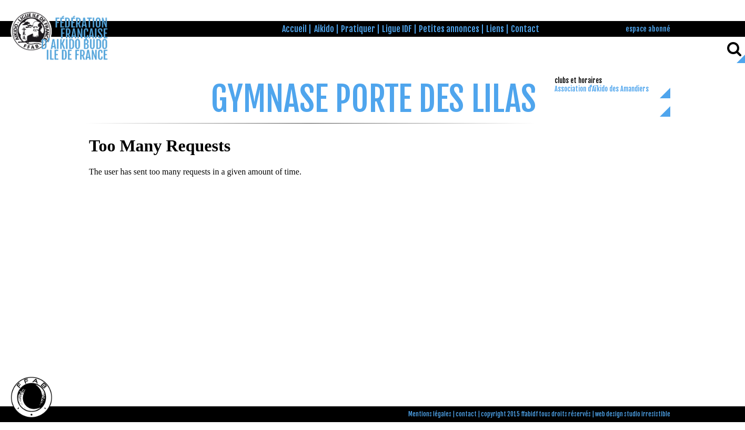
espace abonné (648, 28)
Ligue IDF (397, 29)
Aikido (324, 29)
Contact (525, 29)
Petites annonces (449, 29)
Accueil (294, 29)
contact (466, 414)
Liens (495, 29)
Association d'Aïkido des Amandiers (602, 89)
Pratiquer (358, 29)
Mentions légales (429, 414)
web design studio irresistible (632, 414)
